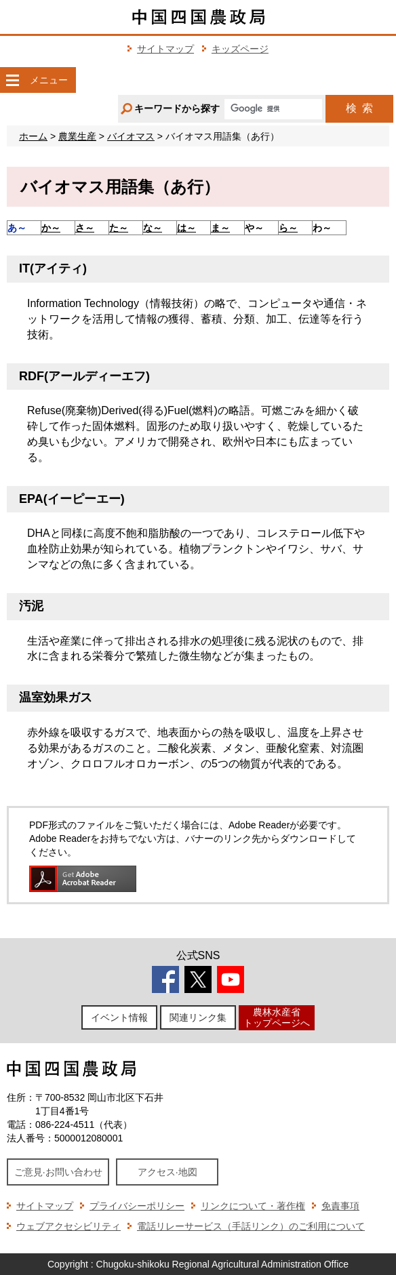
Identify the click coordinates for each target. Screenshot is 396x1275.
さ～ (84, 227)
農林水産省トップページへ (276, 1017)
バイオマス (131, 136)
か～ (50, 227)
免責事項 (340, 1205)
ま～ (220, 227)
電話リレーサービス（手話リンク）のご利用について (251, 1226)
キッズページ (240, 48)
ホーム (33, 136)
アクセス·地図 (167, 1172)
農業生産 (77, 136)
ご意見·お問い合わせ (58, 1172)
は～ (186, 227)
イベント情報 (119, 1017)
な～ (152, 227)
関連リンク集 (198, 1017)
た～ (118, 227)
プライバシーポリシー (137, 1205)
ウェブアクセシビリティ (68, 1226)
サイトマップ (165, 48)
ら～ (288, 227)
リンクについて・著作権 (253, 1205)
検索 (359, 108)
